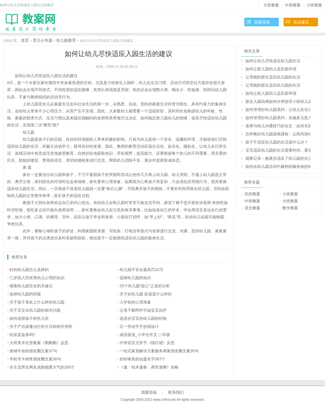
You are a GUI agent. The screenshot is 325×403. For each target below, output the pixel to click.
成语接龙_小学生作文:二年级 (145, 334)
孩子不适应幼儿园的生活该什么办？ (276, 142)
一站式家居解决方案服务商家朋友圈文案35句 (159, 351)
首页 (25, 40)
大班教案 (271, 5)
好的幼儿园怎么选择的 (29, 269)
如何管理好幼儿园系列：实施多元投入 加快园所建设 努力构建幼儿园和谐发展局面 (277, 117)
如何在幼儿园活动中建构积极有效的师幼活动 (277, 166)
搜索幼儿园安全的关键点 (31, 286)
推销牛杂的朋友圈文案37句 (33, 351)
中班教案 (293, 5)
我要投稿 (262, 22)
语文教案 (252, 208)
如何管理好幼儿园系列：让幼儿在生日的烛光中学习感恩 (277, 109)
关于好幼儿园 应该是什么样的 (146, 294)
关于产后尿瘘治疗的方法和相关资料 (41, 326)
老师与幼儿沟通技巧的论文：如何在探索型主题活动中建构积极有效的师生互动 (277, 126)
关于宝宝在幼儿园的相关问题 (35, 310)
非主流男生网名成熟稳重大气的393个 (42, 367)
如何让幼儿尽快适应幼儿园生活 (272, 61)
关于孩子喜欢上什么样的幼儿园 (37, 302)
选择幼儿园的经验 (25, 294)
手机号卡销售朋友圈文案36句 (35, 359)
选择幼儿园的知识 (135, 277)
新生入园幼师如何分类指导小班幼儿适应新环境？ (277, 101)
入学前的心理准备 (135, 302)
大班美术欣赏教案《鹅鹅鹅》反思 (39, 343)
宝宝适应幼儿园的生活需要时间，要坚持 (277, 150)
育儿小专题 (42, 40)
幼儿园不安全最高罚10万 (141, 269)
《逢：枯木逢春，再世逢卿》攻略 (149, 367)
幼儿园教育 (66, 40)
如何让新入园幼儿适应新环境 (270, 69)
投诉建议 (301, 22)
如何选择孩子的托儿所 (29, 318)
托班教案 (252, 194)
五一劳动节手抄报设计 (139, 326)
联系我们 (176, 392)
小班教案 (314, 5)
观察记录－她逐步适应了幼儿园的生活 (277, 158)
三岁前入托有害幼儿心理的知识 (37, 277)
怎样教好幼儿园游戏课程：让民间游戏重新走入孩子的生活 (277, 134)
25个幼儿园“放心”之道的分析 (145, 286)
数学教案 (290, 208)
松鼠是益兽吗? (22, 334)
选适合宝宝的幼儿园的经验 (143, 318)
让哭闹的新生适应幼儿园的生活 (272, 77)
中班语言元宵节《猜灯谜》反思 (147, 343)
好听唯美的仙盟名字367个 (142, 359)
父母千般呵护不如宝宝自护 (143, 310)
